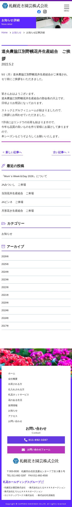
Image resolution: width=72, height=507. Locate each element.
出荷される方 (15, 384)
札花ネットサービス (18, 394)
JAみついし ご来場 (14, 184)
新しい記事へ (14, 152)
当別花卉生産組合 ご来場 (18, 193)
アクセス (12, 416)
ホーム (11, 373)
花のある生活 (15, 400)
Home (5, 32)
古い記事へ (59, 152)
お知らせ (16, 32)
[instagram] (45, 12)
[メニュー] (66, 8)
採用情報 (12, 405)
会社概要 (12, 379)
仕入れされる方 (16, 389)
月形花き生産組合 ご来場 (18, 210)
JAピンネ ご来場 (12, 202)
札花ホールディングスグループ (23, 482)
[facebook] (39, 12)
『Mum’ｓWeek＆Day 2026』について (24, 176)
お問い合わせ (15, 421)
